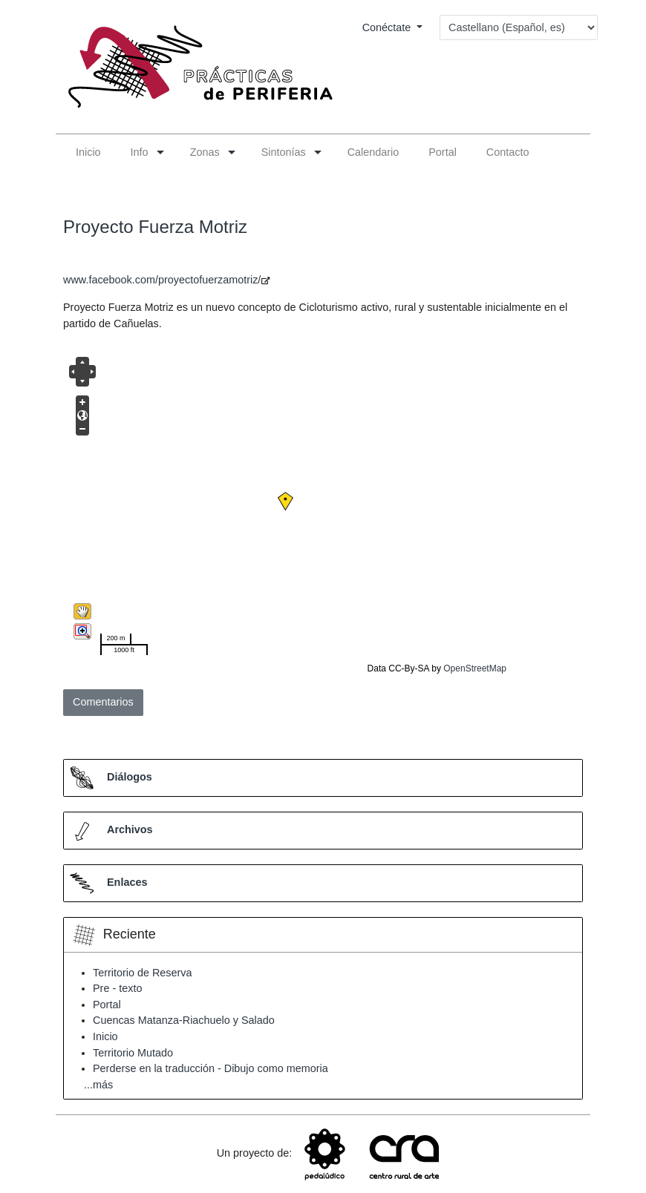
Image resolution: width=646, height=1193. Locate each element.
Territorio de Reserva (142, 973)
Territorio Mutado (133, 1053)
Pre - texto (117, 988)
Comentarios (103, 702)
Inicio (105, 1036)
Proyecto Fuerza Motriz (155, 227)
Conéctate (388, 27)
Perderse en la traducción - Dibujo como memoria (210, 1068)
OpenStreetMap (474, 668)
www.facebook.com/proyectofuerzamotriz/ (162, 280)
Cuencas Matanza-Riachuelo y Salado (184, 1020)
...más (98, 1085)
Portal (107, 1004)
